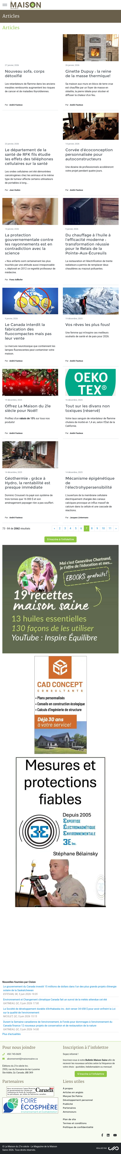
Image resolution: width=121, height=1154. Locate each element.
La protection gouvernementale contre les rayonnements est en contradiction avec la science (29, 244)
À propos (68, 1088)
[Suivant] (116, 528)
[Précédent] (54, 528)
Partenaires (69, 1107)
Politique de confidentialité (78, 1127)
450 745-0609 (14, 1054)
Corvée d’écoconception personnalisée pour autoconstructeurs (89, 154)
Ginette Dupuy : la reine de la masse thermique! (88, 73)
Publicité (68, 1104)
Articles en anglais (73, 1092)
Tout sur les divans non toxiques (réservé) (87, 408)
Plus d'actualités (11, 1034)
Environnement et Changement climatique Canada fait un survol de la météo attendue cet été (55, 999)
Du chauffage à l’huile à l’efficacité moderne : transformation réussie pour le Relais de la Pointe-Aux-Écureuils (88, 244)
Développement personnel (78, 1100)
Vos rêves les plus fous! (87, 324)
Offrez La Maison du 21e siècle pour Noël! (28, 408)
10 (103, 528)
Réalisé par (101, 1148)
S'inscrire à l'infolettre (60, 539)
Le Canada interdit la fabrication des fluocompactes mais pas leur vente (28, 331)
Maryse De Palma (72, 1096)
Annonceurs (69, 1111)
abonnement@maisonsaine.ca (22, 1059)
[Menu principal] (4, 4)
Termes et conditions (74, 1123)
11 (110, 528)
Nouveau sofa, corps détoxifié (24, 73)
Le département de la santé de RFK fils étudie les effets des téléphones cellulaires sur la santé (29, 157)
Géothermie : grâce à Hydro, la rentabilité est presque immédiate (27, 483)
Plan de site (69, 1119)
